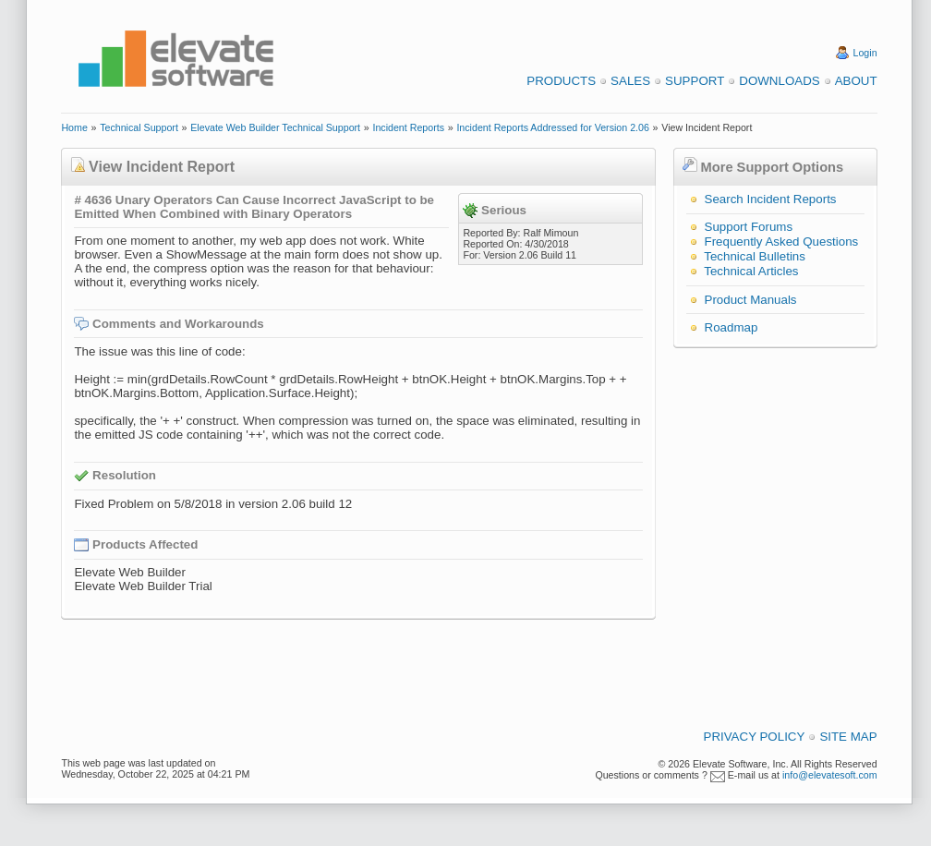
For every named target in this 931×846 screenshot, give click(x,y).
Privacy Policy (754, 736)
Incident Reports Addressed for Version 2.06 (552, 127)
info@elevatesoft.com (829, 774)
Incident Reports (408, 127)
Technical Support (139, 127)
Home (74, 127)
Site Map (848, 736)
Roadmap (731, 327)
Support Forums (749, 227)
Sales (630, 81)
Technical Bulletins (754, 256)
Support (694, 81)
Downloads (779, 81)
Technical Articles (751, 271)
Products (561, 81)
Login (865, 52)
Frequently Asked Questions (782, 241)
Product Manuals (751, 300)
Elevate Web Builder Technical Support (275, 127)
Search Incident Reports (771, 199)
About (856, 81)
